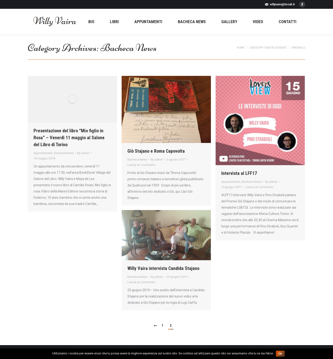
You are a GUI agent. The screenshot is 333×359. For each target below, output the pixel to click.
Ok (280, 353)
